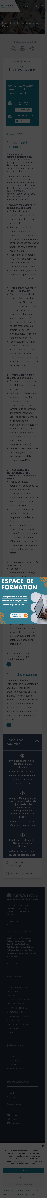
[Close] (45, 575)
